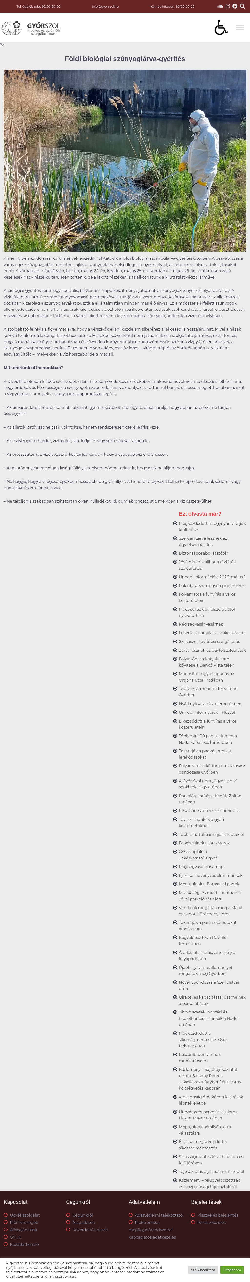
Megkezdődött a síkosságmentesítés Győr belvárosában (203, 1039)
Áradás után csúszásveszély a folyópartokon (207, 955)
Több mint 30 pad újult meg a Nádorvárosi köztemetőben (208, 739)
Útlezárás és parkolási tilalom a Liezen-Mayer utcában (209, 1115)
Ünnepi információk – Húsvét (207, 712)
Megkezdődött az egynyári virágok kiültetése (212, 526)
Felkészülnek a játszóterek (204, 843)
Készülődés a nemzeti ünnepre (209, 810)
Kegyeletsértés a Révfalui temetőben (203, 940)
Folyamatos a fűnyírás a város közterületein (207, 597)
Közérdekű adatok (87, 1230)
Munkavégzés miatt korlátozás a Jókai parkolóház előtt (210, 895)
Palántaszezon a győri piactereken (212, 585)
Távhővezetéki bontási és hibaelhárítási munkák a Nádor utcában (209, 1018)
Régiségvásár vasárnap (201, 624)
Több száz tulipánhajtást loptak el (211, 834)
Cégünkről (79, 1215)
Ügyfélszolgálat (22, 1215)
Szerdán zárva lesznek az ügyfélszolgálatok (203, 541)
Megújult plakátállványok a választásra (205, 1130)
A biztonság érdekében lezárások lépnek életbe (211, 1100)
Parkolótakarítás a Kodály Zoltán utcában (210, 799)
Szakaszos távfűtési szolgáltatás (209, 641)
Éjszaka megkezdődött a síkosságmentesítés (203, 1144)
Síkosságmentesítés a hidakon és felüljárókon (211, 1159)
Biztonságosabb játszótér (203, 553)
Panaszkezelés (208, 1222)
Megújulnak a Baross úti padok (209, 884)
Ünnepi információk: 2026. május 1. (212, 577)
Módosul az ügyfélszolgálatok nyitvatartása (207, 612)
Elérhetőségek (21, 1222)
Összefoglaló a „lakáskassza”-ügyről (199, 854)
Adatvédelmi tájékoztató (156, 1215)
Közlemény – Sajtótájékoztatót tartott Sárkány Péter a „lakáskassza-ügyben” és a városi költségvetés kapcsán (210, 1079)
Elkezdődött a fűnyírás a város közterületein (208, 724)
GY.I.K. (13, 1237)
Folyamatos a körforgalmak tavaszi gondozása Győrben (212, 769)
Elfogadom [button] (232, 1270)
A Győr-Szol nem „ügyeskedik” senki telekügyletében (208, 784)
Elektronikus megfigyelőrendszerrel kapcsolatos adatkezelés (152, 1230)
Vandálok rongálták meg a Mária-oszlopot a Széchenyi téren (211, 910)
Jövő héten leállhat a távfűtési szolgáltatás (208, 565)
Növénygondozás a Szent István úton (209, 985)
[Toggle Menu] (240, 27)
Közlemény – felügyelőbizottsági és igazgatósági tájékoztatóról (210, 1183)
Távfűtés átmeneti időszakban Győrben (208, 691)
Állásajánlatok (20, 1230)
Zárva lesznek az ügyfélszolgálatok (212, 650)
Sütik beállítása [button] (203, 1270)
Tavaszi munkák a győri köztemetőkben (201, 822)
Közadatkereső (21, 1244)
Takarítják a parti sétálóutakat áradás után (208, 925)
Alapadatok (80, 1222)
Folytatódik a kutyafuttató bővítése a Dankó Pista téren (207, 662)
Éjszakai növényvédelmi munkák (211, 875)
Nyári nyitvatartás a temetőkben (210, 704)
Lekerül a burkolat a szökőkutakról (212, 633)
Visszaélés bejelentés (214, 1215)
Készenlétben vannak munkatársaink (200, 1057)
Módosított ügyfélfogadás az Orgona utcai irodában (206, 677)
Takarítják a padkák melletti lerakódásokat (206, 754)
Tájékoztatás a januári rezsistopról (211, 1171)
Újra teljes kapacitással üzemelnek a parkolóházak (212, 1000)
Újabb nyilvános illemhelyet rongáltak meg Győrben (206, 970)
